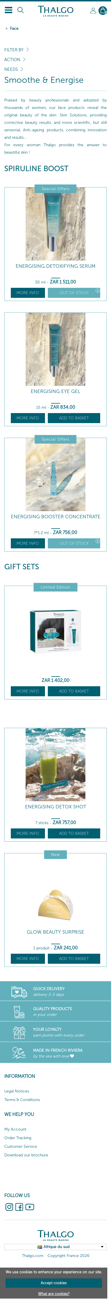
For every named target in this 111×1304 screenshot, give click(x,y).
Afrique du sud (56, 1246)
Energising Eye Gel (55, 391)
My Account (15, 1129)
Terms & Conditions (22, 1099)
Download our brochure (26, 1155)
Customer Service (20, 1146)
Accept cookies (54, 1283)
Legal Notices (16, 1091)
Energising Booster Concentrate (55, 516)
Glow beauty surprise (55, 932)
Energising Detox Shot (55, 807)
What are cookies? (53, 1294)
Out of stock (79, 292)
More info (28, 292)
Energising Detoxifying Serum (56, 266)
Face (14, 28)
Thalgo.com (33, 1255)
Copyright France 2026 (68, 1255)
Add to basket (74, 418)
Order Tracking (17, 1137)
